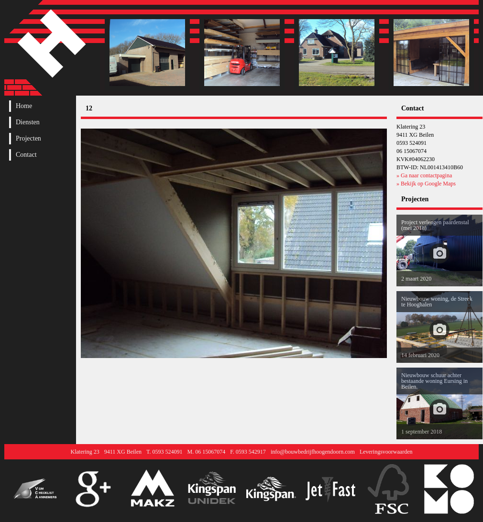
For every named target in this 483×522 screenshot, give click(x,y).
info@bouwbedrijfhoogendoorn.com (313, 452)
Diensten (28, 122)
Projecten (28, 138)
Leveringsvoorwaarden (386, 452)
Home (24, 106)
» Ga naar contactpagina (424, 175)
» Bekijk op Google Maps (426, 183)
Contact (26, 155)
